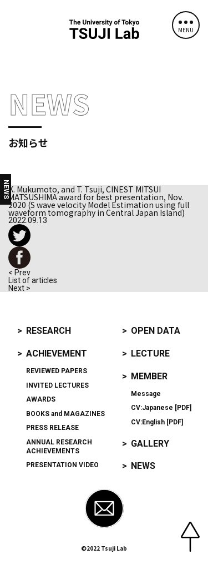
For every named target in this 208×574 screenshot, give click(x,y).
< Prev (19, 272)
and (65, 414)
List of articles (32, 280)
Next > (19, 288)
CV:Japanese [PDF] (161, 408)
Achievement (56, 353)
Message (146, 394)
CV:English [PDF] (157, 422)
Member (149, 376)
